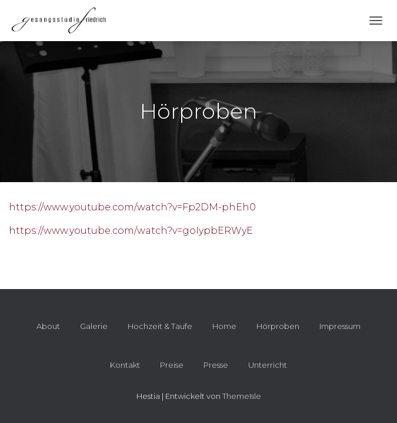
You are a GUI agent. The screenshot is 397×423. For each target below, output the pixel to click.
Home (224, 326)
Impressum (340, 326)
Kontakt (125, 365)
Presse (215, 365)
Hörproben (277, 326)
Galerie (94, 326)
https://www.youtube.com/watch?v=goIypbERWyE (131, 230)
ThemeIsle (241, 396)
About (48, 326)
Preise (172, 365)
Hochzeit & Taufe (160, 326)
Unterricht (267, 365)
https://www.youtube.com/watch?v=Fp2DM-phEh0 (132, 207)
